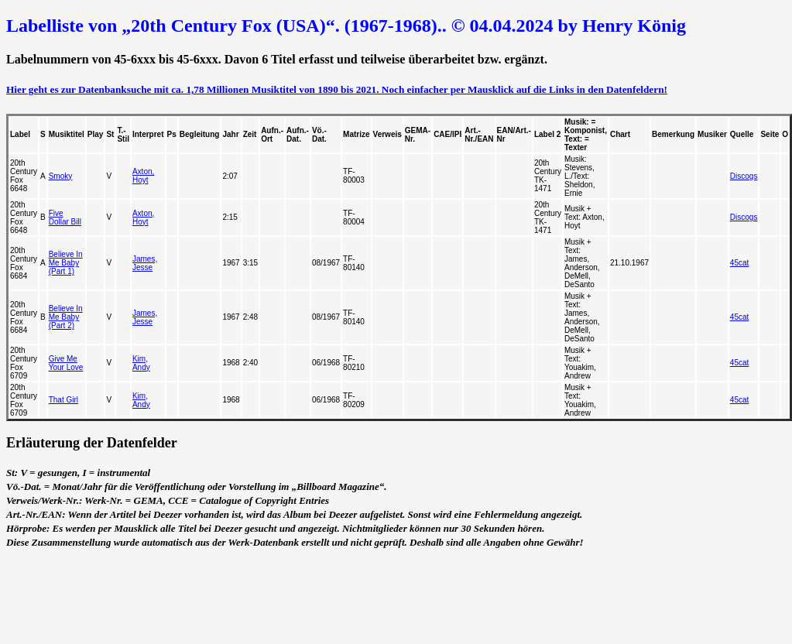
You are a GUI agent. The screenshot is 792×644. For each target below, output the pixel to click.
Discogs (744, 176)
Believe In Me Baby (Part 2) (66, 317)
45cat (739, 263)
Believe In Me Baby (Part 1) (66, 263)
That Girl (63, 400)
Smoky (61, 176)
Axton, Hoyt (143, 175)
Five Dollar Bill (65, 217)
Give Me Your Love (66, 363)
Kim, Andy (141, 363)
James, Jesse (144, 263)
